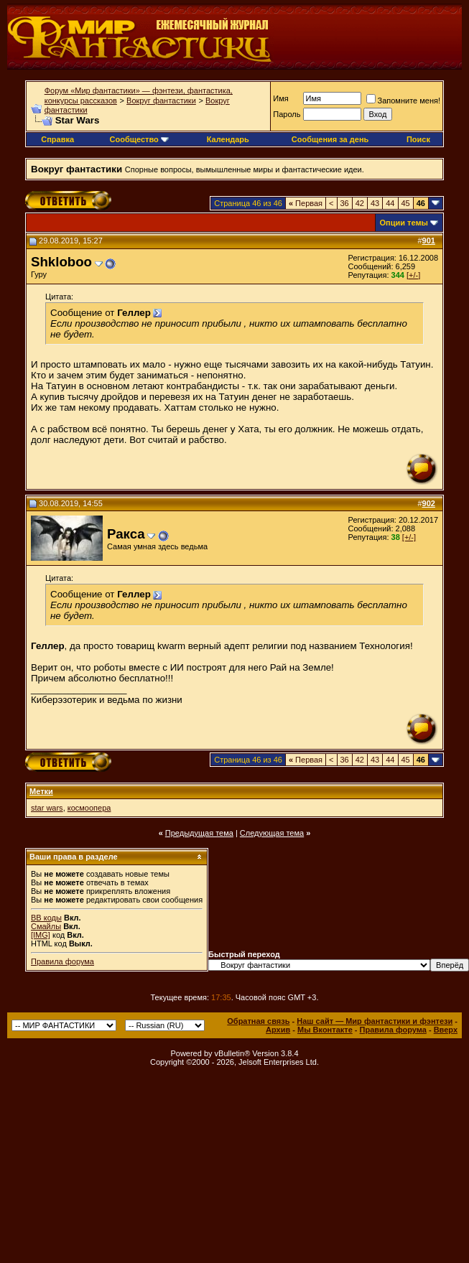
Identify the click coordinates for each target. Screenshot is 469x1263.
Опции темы (404, 222)
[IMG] (40, 935)
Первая (305, 203)
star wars (47, 807)
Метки (41, 791)
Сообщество (139, 139)
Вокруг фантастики (161, 100)
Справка (57, 139)
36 (344, 203)
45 (405, 203)
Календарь (228, 139)
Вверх (446, 1029)
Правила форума (62, 961)
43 (375, 203)
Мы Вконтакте (325, 1029)
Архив (278, 1029)
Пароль (286, 114)
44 (390, 203)
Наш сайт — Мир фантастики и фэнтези (374, 1021)
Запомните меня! (403, 100)
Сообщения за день (330, 139)
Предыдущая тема (199, 833)
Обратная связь (258, 1021)
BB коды (46, 917)
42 (360, 203)
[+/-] (413, 275)
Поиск (418, 139)
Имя (280, 98)
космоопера (89, 807)
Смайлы (46, 926)
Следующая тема (272, 833)
